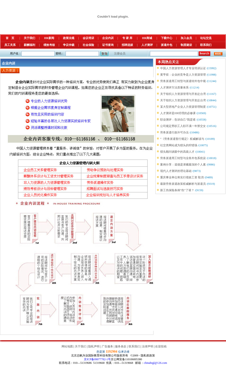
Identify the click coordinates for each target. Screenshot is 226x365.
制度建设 (186, 45)
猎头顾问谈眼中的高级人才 (177, 151)
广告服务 (107, 346)
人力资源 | (10, 70)
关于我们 (29, 38)
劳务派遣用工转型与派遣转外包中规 (183, 81)
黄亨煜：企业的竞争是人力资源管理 (183, 74)
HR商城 (147, 38)
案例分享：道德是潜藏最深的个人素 (183, 164)
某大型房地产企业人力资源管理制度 (183, 106)
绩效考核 (49, 45)
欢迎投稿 (161, 346)
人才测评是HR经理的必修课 (178, 113)
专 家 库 (127, 38)
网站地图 (67, 346)
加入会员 (186, 38)
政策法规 (68, 38)
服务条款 (120, 346)
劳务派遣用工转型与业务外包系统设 (183, 158)
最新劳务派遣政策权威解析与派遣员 (183, 183)
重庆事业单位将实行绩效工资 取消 (182, 177)
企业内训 (108, 38)
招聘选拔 (127, 45)
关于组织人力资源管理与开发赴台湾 (183, 94)
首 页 (10, 38)
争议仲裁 (68, 45)
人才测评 (147, 45)
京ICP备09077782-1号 (97, 359)
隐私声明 (94, 346)
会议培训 (88, 38)
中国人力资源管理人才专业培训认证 (183, 68)
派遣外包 (166, 45)
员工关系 (10, 45)
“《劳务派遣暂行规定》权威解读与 (182, 139)
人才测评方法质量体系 (174, 87)
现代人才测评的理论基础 (176, 171)
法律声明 (147, 346)
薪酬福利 (29, 45)
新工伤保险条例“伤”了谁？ (177, 190)
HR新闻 (49, 38)
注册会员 (119, 53)
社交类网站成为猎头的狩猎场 (178, 145)
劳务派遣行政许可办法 (174, 132)
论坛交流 (206, 38)
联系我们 (206, 45)
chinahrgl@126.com (155, 363)
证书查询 (108, 45)
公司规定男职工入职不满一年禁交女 (183, 126)
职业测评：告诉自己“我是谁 (178, 119)
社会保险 (88, 45)
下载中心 (166, 38)
